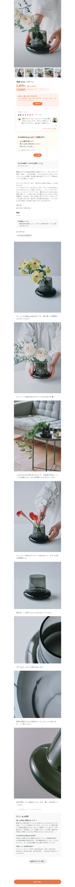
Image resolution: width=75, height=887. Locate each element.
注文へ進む (37, 882)
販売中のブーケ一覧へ (37, 861)
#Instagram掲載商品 (24, 235)
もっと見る (37, 155)
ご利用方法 (37, 103)
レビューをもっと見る (49, 128)
